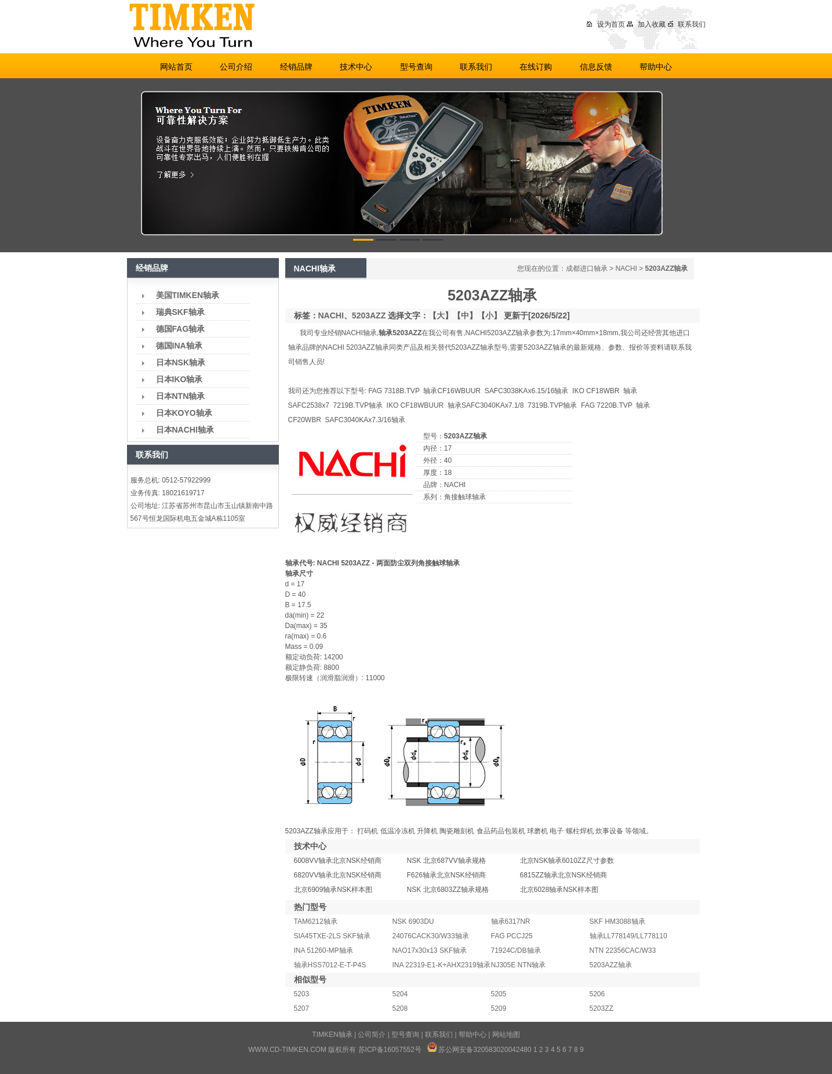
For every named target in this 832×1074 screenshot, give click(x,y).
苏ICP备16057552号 (390, 1050)
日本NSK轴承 (181, 362)
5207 (302, 1008)
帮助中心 (656, 66)
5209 (499, 1008)
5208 (400, 1008)
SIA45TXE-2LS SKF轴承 (332, 936)
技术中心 (356, 66)
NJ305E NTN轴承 (518, 965)
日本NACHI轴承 (185, 429)
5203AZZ (369, 315)
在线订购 (535, 66)
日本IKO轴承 (179, 379)
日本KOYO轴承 (184, 413)
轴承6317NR (511, 921)
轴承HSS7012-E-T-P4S (330, 965)
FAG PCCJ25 (512, 936)
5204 (400, 994)
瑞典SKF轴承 (180, 312)
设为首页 (605, 24)
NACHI (626, 268)
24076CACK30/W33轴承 (431, 936)
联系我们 (687, 24)
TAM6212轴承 (315, 921)
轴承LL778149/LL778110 (628, 936)
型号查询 (416, 66)
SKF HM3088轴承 (617, 921)
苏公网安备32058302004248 (482, 1050)
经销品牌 (296, 66)
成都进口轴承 (587, 268)
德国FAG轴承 (180, 328)
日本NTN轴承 (180, 396)
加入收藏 (646, 24)
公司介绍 (236, 66)
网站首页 (176, 66)
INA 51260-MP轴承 (323, 950)
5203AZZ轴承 (611, 965)
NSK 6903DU (413, 921)
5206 (597, 994)
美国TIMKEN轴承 (188, 295)
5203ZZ (601, 1008)
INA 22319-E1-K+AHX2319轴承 (442, 965)
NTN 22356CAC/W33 (623, 950)
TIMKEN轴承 (332, 1035)
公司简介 (372, 1035)
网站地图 (506, 1035)
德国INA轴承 (179, 345)
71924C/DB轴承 (516, 950)
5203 (302, 994)
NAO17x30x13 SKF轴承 (430, 950)
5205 (499, 994)
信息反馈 (596, 66)
